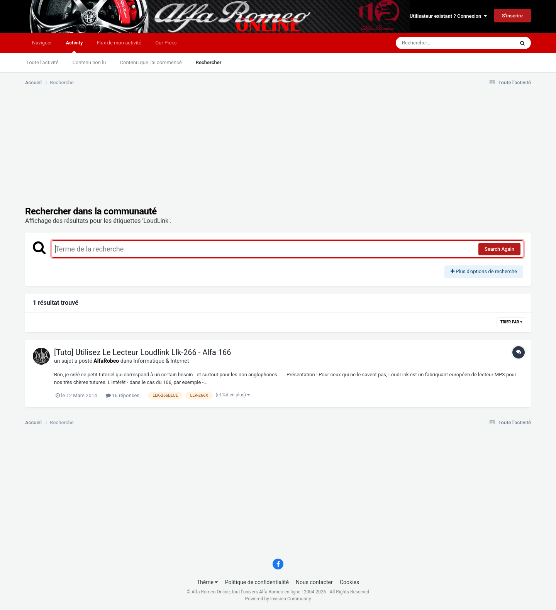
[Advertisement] (165, 152)
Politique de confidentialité (257, 582)
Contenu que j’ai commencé (151, 62)
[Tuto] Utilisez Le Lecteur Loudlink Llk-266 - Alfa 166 (142, 352)
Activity (74, 46)
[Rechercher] (434, 43)
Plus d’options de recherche (484, 271)
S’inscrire (512, 16)
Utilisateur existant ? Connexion (448, 16)
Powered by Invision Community (278, 599)
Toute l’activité (42, 62)
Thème (207, 582)
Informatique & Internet (161, 361)
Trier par (511, 322)
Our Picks (165, 43)
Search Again (499, 249)
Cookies (349, 582)
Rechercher (209, 62)
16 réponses (122, 395)
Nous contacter (314, 582)
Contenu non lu (89, 62)
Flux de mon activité (119, 43)
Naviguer (42, 43)
